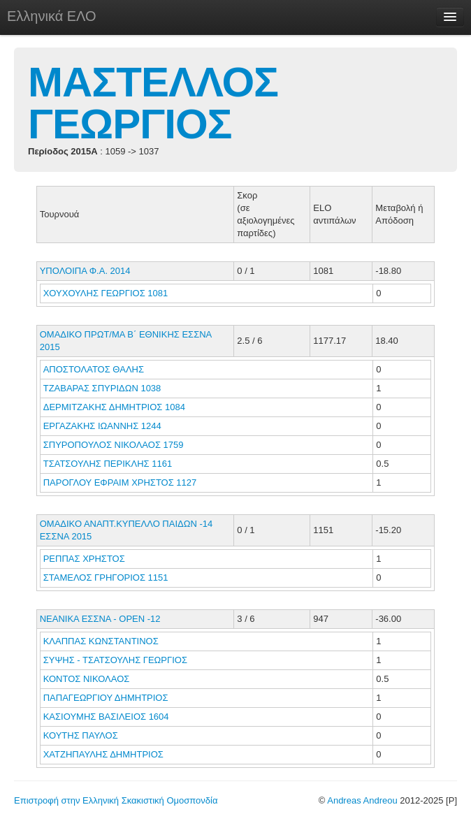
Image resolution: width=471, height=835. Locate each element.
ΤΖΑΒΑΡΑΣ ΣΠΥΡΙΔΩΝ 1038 (102, 388)
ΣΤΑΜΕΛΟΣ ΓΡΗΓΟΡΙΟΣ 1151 (105, 577)
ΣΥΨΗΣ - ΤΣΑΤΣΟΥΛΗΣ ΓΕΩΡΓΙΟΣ (116, 660)
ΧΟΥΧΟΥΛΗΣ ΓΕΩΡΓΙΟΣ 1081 (105, 293)
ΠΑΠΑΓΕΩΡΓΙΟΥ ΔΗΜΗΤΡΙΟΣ (107, 697)
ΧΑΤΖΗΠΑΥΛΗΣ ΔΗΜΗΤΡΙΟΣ (104, 754)
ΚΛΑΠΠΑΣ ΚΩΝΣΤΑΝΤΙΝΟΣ (102, 641)
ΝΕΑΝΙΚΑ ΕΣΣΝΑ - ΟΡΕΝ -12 (100, 618)
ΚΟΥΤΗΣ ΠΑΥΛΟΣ (82, 735)
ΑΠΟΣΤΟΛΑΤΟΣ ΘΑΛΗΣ (95, 369)
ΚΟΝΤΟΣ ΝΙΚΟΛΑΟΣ (87, 679)
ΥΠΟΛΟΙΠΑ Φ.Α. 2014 (85, 271)
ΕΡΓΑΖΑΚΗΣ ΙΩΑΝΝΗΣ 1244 (102, 426)
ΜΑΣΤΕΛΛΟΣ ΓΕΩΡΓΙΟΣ (153, 103)
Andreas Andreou (362, 800)
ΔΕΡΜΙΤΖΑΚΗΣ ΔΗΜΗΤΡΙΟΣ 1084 (114, 407)
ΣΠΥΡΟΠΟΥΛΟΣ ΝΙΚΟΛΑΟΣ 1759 (113, 445)
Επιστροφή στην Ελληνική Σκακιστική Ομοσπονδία (115, 800)
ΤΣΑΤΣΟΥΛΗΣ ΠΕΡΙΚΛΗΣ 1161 (107, 463)
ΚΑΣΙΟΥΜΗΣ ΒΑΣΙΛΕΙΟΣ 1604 (106, 716)
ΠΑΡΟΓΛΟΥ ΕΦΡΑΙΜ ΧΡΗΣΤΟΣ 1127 (120, 482)
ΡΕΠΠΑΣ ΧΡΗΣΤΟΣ (85, 558)
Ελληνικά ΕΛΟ (51, 16)
